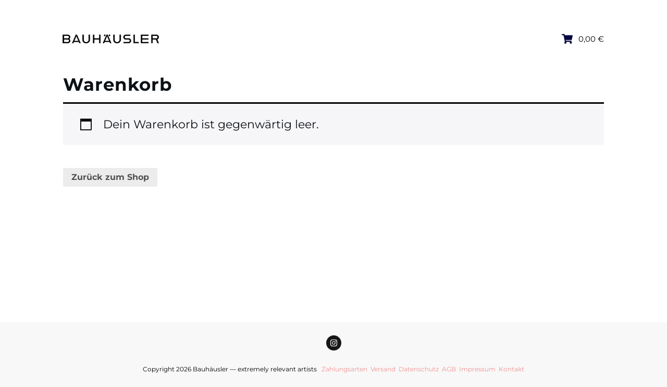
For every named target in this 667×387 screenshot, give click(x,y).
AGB (449, 369)
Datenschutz (419, 369)
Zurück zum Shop (110, 177)
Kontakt (511, 369)
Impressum (477, 369)
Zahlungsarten (344, 369)
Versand (383, 369)
